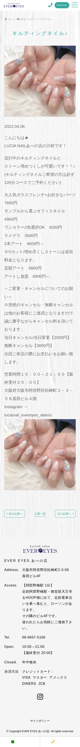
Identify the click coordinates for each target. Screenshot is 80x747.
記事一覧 (40, 513)
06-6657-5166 (33, 637)
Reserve (62, 5)
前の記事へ (16, 513)
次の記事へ (64, 513)
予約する (19, 741)
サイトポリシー (40, 720)
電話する (60, 741)
